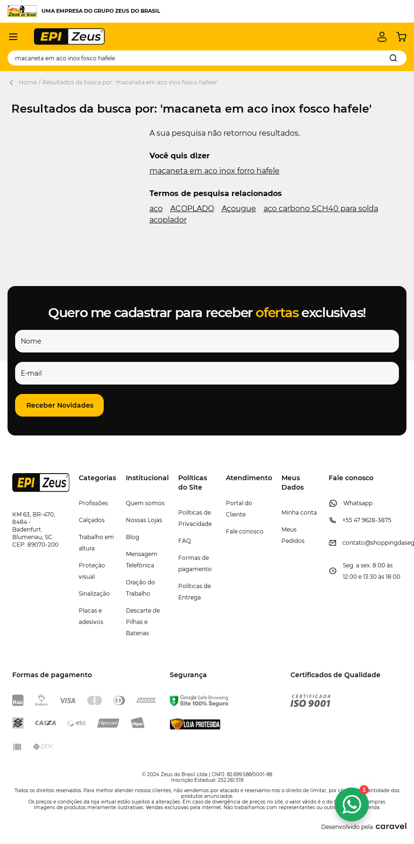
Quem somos (145, 503)
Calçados (92, 520)
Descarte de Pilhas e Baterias (143, 622)
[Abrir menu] (13, 36)
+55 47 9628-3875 (366, 520)
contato (353, 542)
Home (28, 82)
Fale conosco (245, 531)
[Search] (393, 58)
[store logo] (69, 36)
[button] (59, 405)
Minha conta (299, 512)
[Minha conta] (382, 37)
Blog (132, 537)
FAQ (184, 540)
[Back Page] (13, 82)
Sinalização (94, 593)
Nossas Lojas (144, 520)
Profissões (93, 503)
